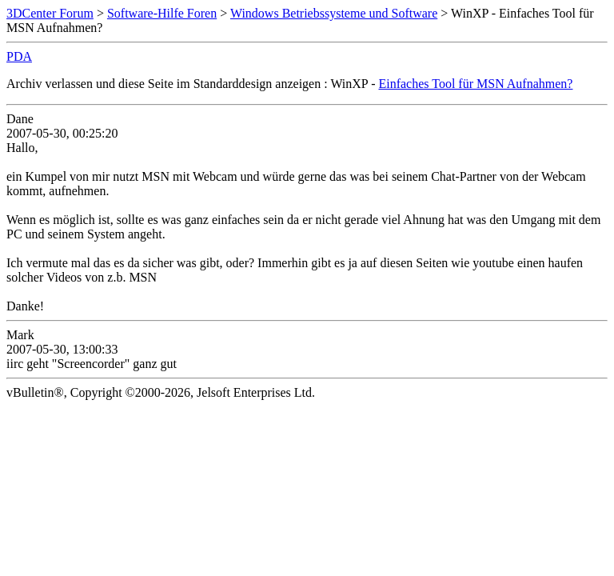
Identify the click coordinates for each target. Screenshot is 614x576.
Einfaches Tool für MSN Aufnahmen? (475, 83)
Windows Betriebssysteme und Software (333, 13)
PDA (19, 56)
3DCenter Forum (50, 13)
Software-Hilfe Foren (162, 13)
